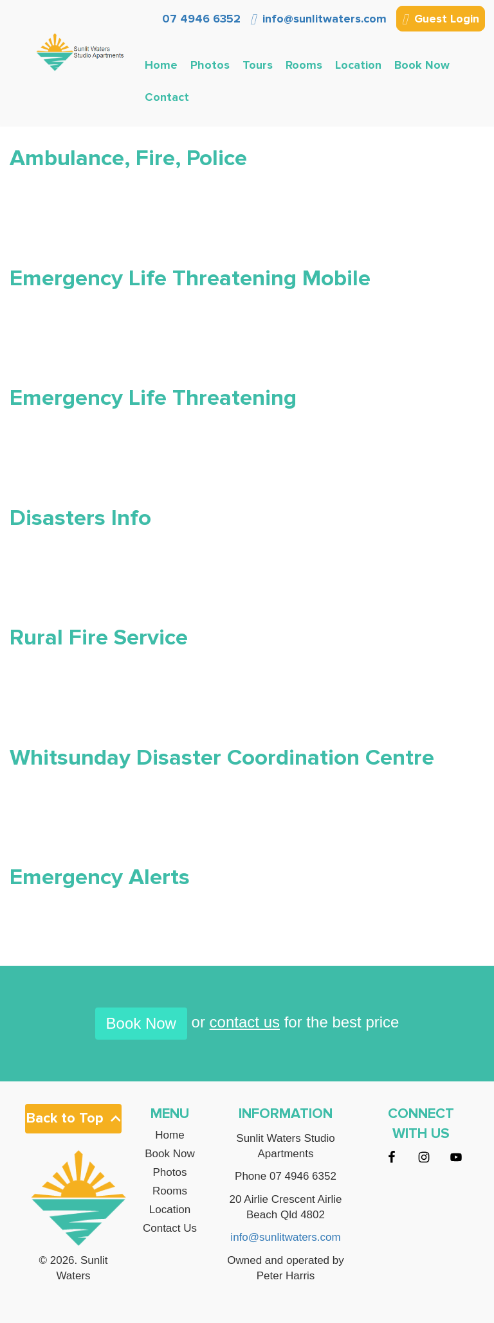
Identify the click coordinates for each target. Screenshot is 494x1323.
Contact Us (170, 1228)
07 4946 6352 (200, 19)
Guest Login (440, 20)
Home (161, 65)
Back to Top (73, 1118)
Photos (210, 65)
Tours (257, 65)
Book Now (422, 65)
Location (358, 65)
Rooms (304, 65)
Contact (167, 97)
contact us (245, 1022)
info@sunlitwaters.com (318, 19)
